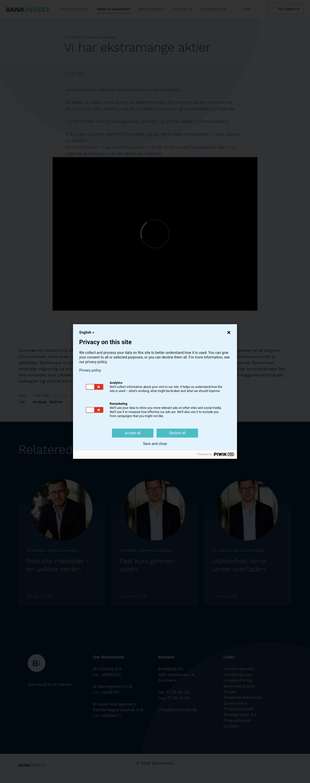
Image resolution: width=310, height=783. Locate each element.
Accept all (133, 433)
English (87, 332)
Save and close (155, 444)
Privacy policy (90, 370)
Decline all (177, 433)
